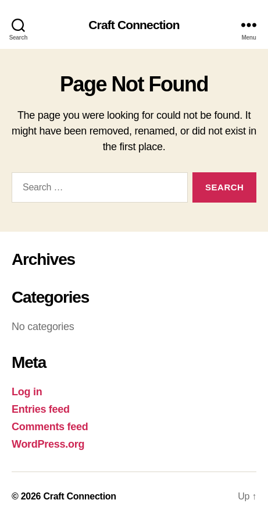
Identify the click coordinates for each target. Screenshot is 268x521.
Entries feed (41, 409)
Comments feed (50, 427)
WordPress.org (48, 444)
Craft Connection (133, 25)
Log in (27, 392)
